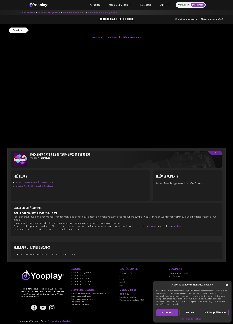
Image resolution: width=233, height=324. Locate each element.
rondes (176, 226)
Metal (122, 282)
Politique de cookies (191, 319)
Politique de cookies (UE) (131, 300)
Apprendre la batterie (81, 281)
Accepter (167, 312)
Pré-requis (98, 37)
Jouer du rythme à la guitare (34, 186)
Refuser (190, 312)
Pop (121, 276)
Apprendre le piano (79, 275)
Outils (164, 5)
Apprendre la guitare (80, 272)
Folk (121, 285)
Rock (121, 279)
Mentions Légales (127, 297)
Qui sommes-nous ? (178, 273)
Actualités (95, 4)
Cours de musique (120, 5)
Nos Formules (175, 276)
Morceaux (145, 4)
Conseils (112, 37)
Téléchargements (131, 37)
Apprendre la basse (80, 284)
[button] (227, 284)
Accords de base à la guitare (34, 182)
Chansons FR (125, 273)
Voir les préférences (215, 312)
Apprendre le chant (79, 278)
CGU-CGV (124, 294)
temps (152, 226)
